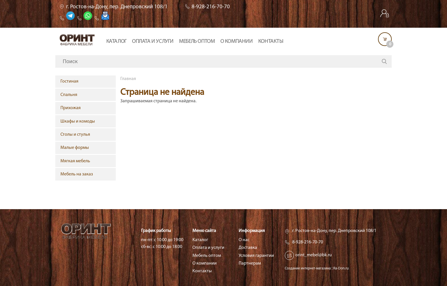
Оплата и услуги (153, 41)
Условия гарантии (256, 255)
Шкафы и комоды (77, 121)
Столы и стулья (75, 134)
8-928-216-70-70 (211, 7)
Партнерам (250, 263)
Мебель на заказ (76, 174)
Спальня (68, 95)
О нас (244, 240)
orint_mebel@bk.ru (313, 255)
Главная (128, 79)
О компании (236, 41)
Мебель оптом (197, 41)
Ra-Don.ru (341, 268)
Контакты (270, 41)
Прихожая (70, 108)
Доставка (248, 247)
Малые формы (74, 147)
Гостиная (69, 81)
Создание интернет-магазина (308, 268)
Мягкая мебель (75, 161)
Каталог (116, 41)
